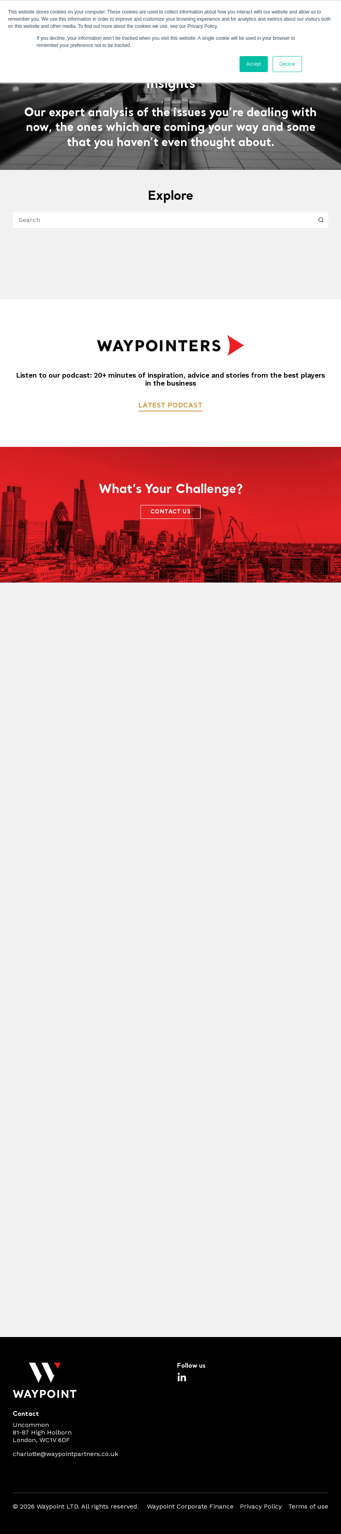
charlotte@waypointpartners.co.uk (65, 1454)
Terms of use (308, 1506)
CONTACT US (170, 512)
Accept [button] (253, 64)
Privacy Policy (261, 1506)
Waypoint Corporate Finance (190, 1506)
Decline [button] (287, 64)
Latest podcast (170, 405)
